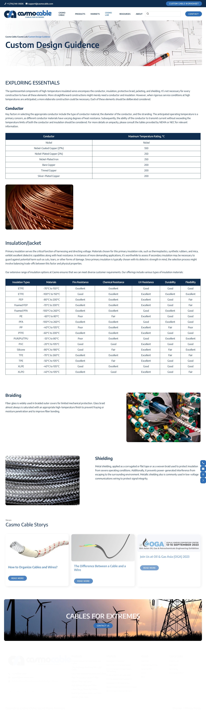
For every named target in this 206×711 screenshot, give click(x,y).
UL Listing (173, 668)
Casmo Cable (62, 14)
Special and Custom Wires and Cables (87, 693)
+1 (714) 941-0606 (15, 3)
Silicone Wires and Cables (82, 681)
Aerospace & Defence (115, 661)
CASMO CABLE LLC (31, 707)
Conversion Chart (176, 672)
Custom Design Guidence (39, 36)
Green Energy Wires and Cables (84, 689)
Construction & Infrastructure (118, 675)
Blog (143, 676)
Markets (95, 14)
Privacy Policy (193, 707)
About (139, 14)
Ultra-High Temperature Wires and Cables (89, 673)
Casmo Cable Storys (29, 524)
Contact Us (103, 628)
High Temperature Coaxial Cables (85, 677)
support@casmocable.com (40, 3)
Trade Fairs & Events (149, 665)
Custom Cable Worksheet (184, 3)
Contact (194, 14)
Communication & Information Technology (119, 669)
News (143, 672)
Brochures (173, 665)
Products (80, 14)
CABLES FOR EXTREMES (103, 614)
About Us (145, 661)
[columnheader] (48, 136)
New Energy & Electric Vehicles (119, 690)
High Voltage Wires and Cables (84, 685)
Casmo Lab (108, 14)
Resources (124, 14)
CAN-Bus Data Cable (80, 697)
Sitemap (177, 707)
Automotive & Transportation (118, 665)
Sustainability (146, 668)
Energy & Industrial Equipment (119, 679)
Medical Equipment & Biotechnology (121, 686)
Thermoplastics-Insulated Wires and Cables (86, 668)
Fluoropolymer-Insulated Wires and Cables (86, 662)
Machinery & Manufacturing (117, 683)
